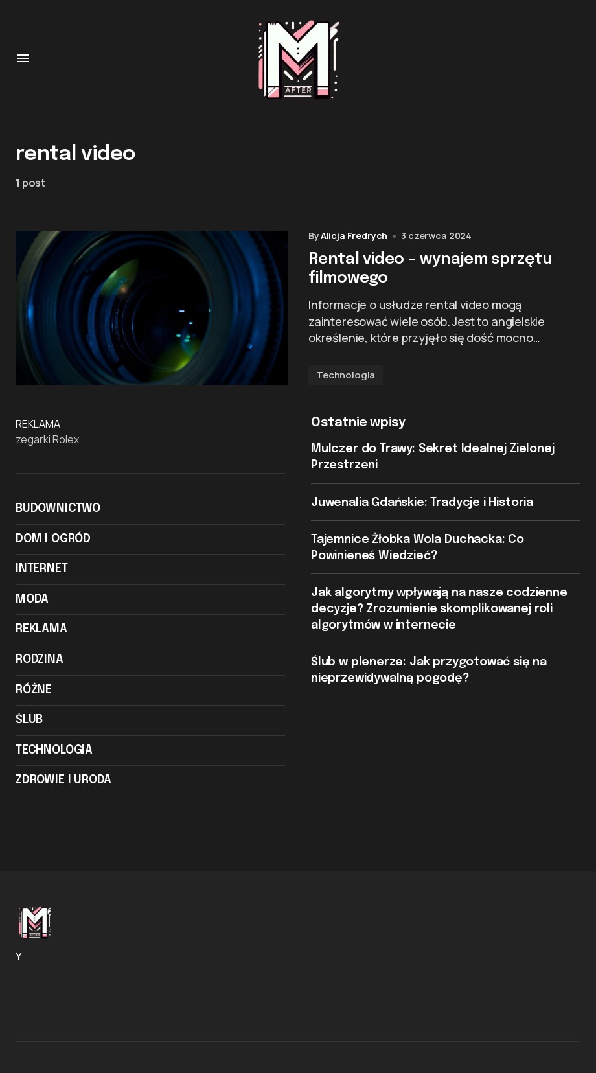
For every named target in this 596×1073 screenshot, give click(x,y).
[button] (23, 58)
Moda (32, 599)
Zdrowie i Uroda (63, 780)
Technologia (345, 375)
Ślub (29, 720)
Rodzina (39, 659)
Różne (34, 690)
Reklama (41, 629)
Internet (42, 569)
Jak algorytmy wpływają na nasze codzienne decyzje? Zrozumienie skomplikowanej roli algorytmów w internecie (439, 608)
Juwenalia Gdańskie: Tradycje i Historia (422, 503)
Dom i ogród (53, 539)
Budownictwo (58, 508)
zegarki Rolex (47, 439)
